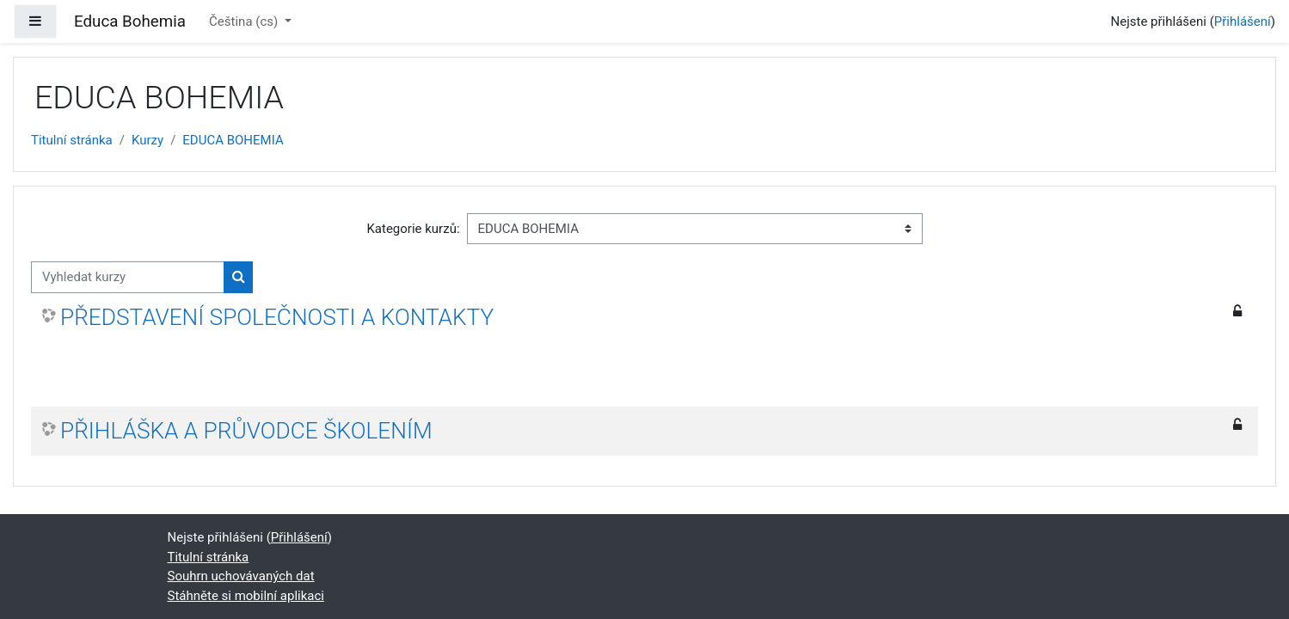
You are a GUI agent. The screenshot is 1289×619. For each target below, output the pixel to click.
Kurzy (147, 140)
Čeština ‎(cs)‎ (245, 21)
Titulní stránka (72, 140)
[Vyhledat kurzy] (127, 277)
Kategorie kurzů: (412, 228)
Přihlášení (1242, 21)
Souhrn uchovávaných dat (241, 576)
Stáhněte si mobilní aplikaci (246, 596)
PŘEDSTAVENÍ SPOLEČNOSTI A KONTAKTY (277, 317)
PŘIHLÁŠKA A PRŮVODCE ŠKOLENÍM (246, 431)
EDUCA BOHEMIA (232, 140)
